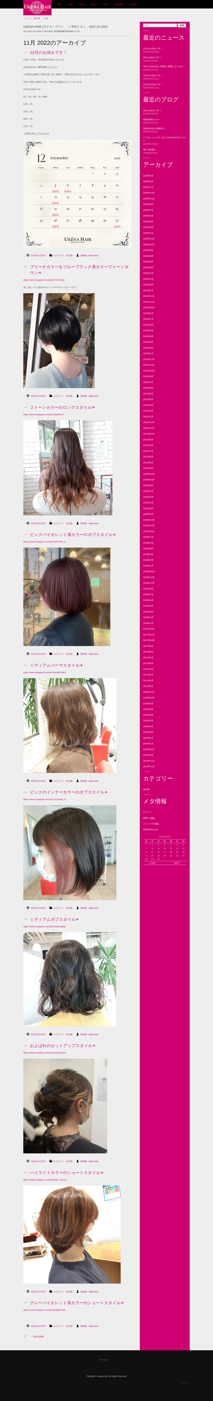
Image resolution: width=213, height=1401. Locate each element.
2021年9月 (148, 439)
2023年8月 (148, 313)
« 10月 (152, 863)
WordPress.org (150, 829)
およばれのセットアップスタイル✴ (63, 1045)
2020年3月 (148, 514)
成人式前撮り (149, 149)
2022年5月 (148, 393)
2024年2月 (148, 284)
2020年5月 (148, 502)
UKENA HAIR (35, 18)
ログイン (147, 812)
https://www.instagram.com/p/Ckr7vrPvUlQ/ (44, 280)
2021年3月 (148, 468)
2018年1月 (148, 623)
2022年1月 (148, 416)
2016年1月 (148, 743)
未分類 (69, 255)
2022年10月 (149, 370)
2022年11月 (149, 365)
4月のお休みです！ (152, 110)
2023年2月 (148, 348)
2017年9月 (148, 646)
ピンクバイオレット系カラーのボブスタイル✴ (73, 534)
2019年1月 (148, 566)
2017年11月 (149, 634)
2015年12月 (149, 749)
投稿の (149, 818)
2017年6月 (148, 663)
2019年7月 (148, 537)
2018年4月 (148, 611)
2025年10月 (149, 198)
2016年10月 (149, 697)
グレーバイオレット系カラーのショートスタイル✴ (77, 1303)
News (70, 4)
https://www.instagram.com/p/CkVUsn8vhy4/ (44, 1052)
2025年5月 (148, 221)
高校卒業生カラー (151, 119)
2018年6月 (148, 600)
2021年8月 (148, 445)
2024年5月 (148, 267)
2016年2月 (148, 738)
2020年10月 (149, 479)
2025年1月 (148, 233)
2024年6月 (148, 261)
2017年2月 (148, 686)
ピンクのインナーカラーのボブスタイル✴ (69, 792)
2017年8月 (148, 652)
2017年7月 (148, 657)
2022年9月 (148, 376)
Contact (134, 4)
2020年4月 (148, 508)
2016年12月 (149, 692)
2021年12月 (149, 422)
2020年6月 (148, 497)
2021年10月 (149, 434)
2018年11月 (149, 577)
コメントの (151, 823)
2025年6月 (148, 216)
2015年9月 (148, 755)
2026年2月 (148, 181)
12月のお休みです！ (48, 52)
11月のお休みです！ (153, 84)
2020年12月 (149, 474)
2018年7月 (148, 594)
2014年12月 (149, 761)
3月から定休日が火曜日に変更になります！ (164, 66)
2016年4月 (148, 726)
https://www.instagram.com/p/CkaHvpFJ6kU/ (44, 672)
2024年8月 (148, 256)
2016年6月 (148, 715)
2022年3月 (148, 405)
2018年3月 (148, 617)
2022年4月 (148, 399)
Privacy (104, 1359)
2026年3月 (148, 175)
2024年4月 (148, 273)
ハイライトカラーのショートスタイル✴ (67, 1172)
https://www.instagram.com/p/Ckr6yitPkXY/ (43, 414)
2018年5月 (148, 606)
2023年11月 (149, 302)
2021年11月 (149, 428)
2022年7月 (148, 382)
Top (59, 4)
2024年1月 (148, 290)
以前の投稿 (37, 1336)
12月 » (177, 863)
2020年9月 (148, 485)
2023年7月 (148, 319)
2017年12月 (149, 629)
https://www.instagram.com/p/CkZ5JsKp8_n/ (44, 799)
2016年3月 (148, 732)
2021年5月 (148, 462)
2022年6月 (148, 388)
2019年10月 (149, 531)
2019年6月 (148, 543)
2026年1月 (148, 187)
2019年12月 (149, 520)
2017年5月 (148, 669)
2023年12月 (149, 296)
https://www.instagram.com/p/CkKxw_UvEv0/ (44, 1180)
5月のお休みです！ (152, 57)
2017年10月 (149, 640)
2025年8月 (148, 204)
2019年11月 (149, 525)
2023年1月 (148, 353)
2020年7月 (148, 491)
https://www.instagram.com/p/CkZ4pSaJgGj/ (44, 926)
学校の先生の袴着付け (154, 128)
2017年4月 (148, 674)
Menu (94, 4)
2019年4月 (148, 554)
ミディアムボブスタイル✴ (54, 919)
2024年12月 (149, 238)
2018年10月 (149, 583)
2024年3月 (148, 279)
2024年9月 (148, 250)
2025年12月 (149, 193)
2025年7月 (148, 210)
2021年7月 (148, 451)
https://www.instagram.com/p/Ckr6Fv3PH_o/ (44, 541)
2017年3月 (148, 680)
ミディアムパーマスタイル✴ (56, 665)
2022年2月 (148, 411)
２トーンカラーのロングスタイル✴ (62, 407)
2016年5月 (148, 720)
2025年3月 (148, 227)
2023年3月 (148, 342)
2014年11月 (149, 766)
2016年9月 (148, 703)
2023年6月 (148, 325)
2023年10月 (149, 307)
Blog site (118, 4)
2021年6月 (148, 456)
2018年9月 (148, 589)
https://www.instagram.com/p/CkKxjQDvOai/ (44, 1310)
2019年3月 (148, 560)
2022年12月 (149, 359)
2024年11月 (149, 244)
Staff (105, 4)
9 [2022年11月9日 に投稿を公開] (158, 848)
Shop (82, 4)
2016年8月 (148, 709)
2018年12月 (149, 571)
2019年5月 (148, 548)
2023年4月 (148, 336)
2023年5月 (148, 330)
